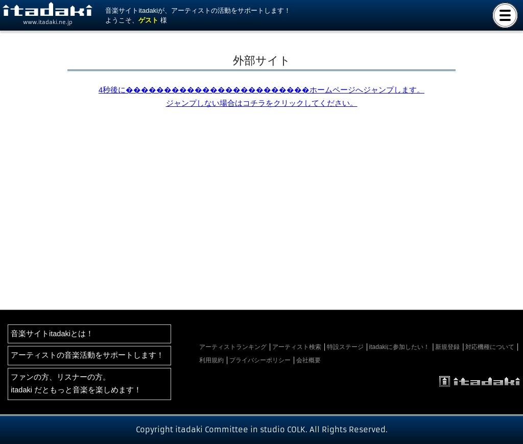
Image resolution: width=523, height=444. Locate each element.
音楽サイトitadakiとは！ (52, 334)
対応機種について (489, 346)
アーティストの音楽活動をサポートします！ (87, 355)
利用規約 (211, 360)
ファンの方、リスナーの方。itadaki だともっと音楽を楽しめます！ (76, 383)
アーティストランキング (233, 346)
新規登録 (447, 346)
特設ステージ (345, 346)
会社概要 (308, 360)
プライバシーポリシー (260, 360)
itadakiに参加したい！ (399, 346)
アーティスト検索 (296, 346)
